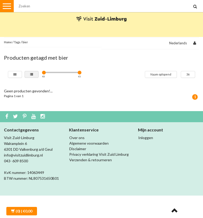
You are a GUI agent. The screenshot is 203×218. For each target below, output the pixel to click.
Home (8, 42)
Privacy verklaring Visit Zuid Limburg (99, 154)
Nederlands (178, 43)
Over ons (77, 137)
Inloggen (145, 137)
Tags (17, 42)
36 (188, 74)
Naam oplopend (160, 74)
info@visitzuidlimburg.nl (23, 155)
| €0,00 (21, 211)
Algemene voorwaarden (89, 143)
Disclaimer (77, 148)
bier (25, 42)
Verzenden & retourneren (90, 160)
